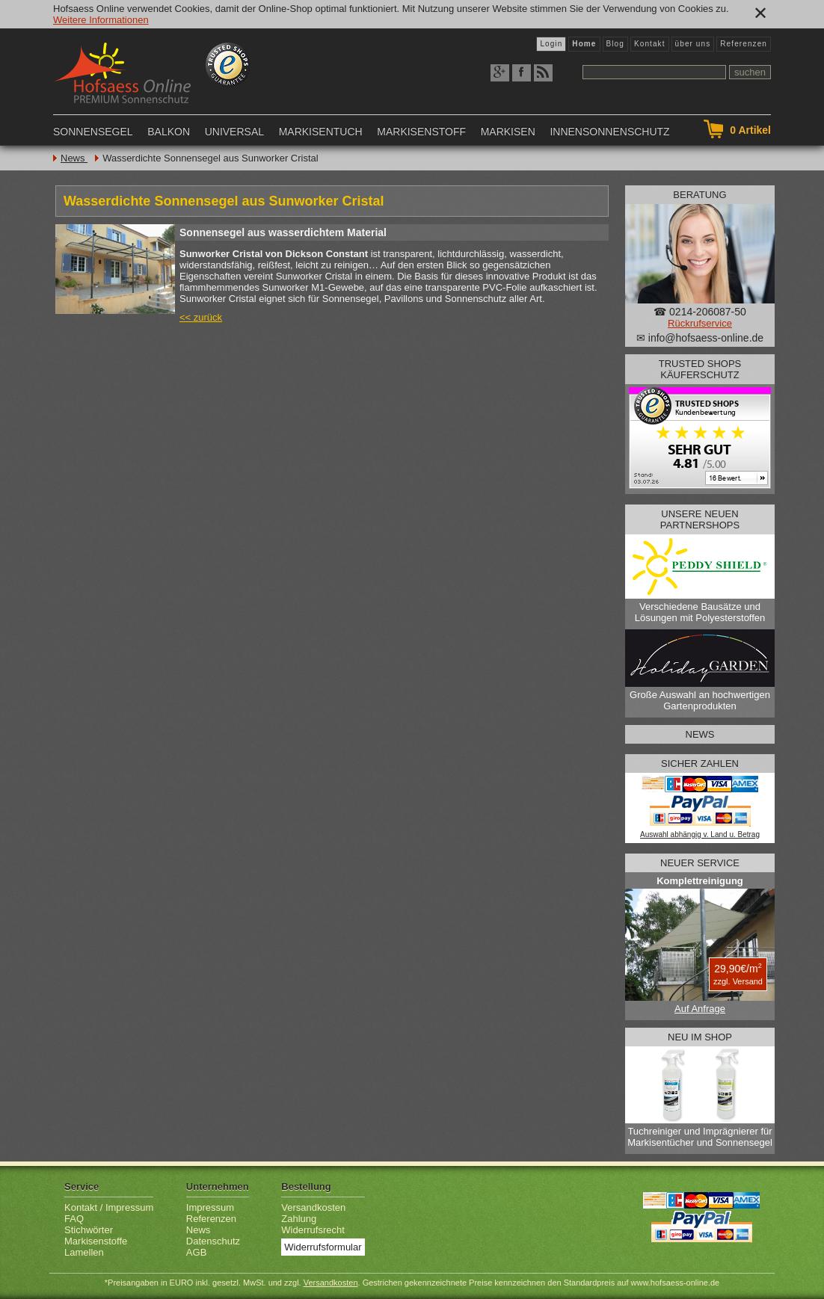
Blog (615, 44)
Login (551, 44)
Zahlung (298, 1218)
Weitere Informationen (101, 19)
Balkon (168, 132)
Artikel (750, 130)
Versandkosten (313, 1207)
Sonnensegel (93, 132)
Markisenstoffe (95, 1241)
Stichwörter (88, 1229)
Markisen (508, 132)
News (74, 158)
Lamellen (84, 1252)
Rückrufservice (700, 323)
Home (584, 44)
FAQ (74, 1218)
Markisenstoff (421, 132)
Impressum (210, 1207)
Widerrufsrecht (313, 1229)
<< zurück (200, 317)
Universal (234, 132)
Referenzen (743, 44)
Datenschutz (213, 1241)
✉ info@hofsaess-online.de (699, 338)
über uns (693, 44)
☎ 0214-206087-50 (700, 312)
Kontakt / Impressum (108, 1207)
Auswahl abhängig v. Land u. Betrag (700, 834)
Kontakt (649, 44)
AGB (196, 1252)
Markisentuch (321, 132)
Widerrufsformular (322, 1247)
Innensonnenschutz (609, 132)
